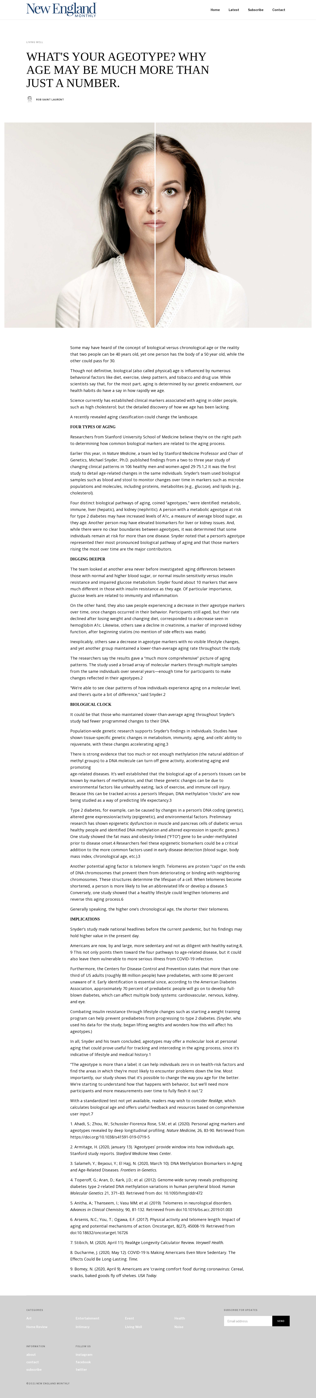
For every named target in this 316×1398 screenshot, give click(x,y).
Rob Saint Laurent (50, 100)
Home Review (36, 1327)
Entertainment (87, 1318)
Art (29, 1318)
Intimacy (83, 1327)
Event (129, 1318)
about (31, 1354)
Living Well (133, 1327)
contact (32, 1362)
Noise (178, 1327)
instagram (84, 1354)
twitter (81, 1369)
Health (179, 1318)
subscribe (34, 1369)
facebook (83, 1362)
